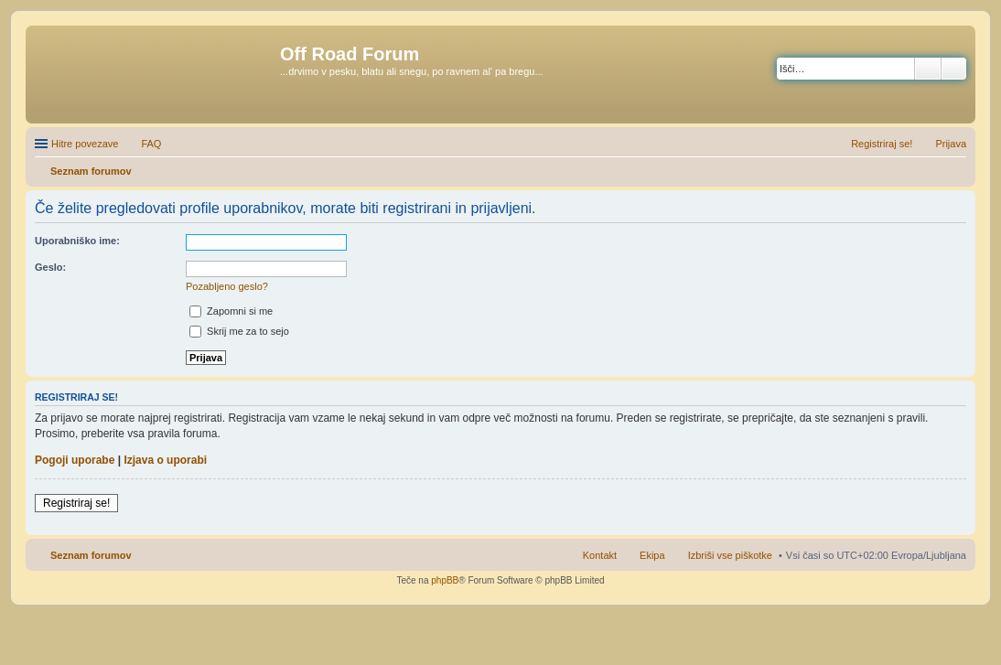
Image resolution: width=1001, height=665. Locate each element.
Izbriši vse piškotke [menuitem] (730, 555)
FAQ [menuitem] (151, 143)
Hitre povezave (84, 143)
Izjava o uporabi (165, 460)
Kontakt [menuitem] (600, 555)
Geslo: (50, 267)
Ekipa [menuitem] (652, 555)
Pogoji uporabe (74, 460)
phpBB (444, 580)
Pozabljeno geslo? (227, 286)
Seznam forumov (91, 555)
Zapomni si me (231, 311)
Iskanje (928, 69)
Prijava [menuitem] (950, 143)
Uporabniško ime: (77, 240)
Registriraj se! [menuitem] (881, 143)
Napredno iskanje (954, 69)
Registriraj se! (76, 503)
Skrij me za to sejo (239, 331)
